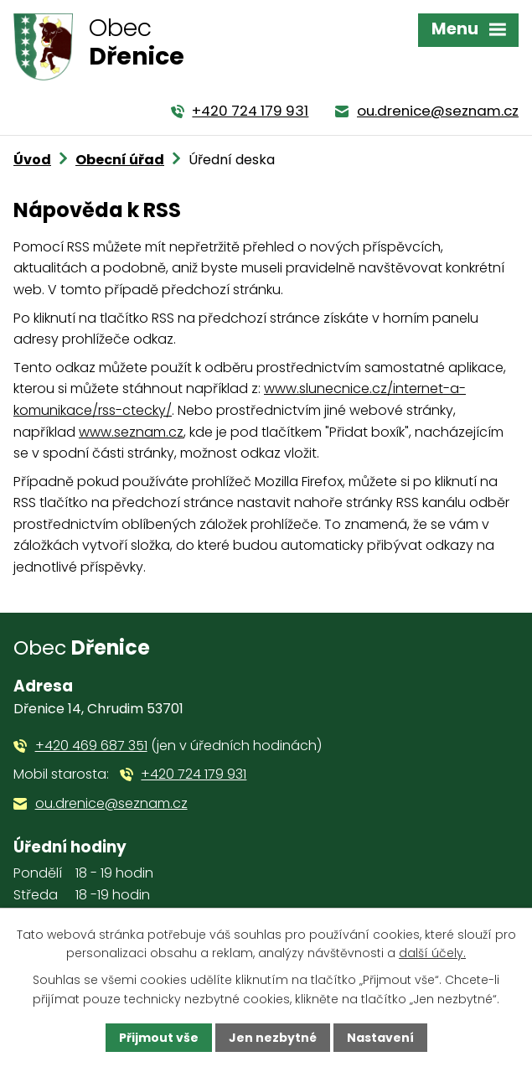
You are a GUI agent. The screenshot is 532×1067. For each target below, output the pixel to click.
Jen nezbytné (273, 1037)
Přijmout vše (159, 1037)
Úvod (32, 159)
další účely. (432, 953)
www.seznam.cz (131, 432)
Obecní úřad (119, 159)
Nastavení (380, 1037)
